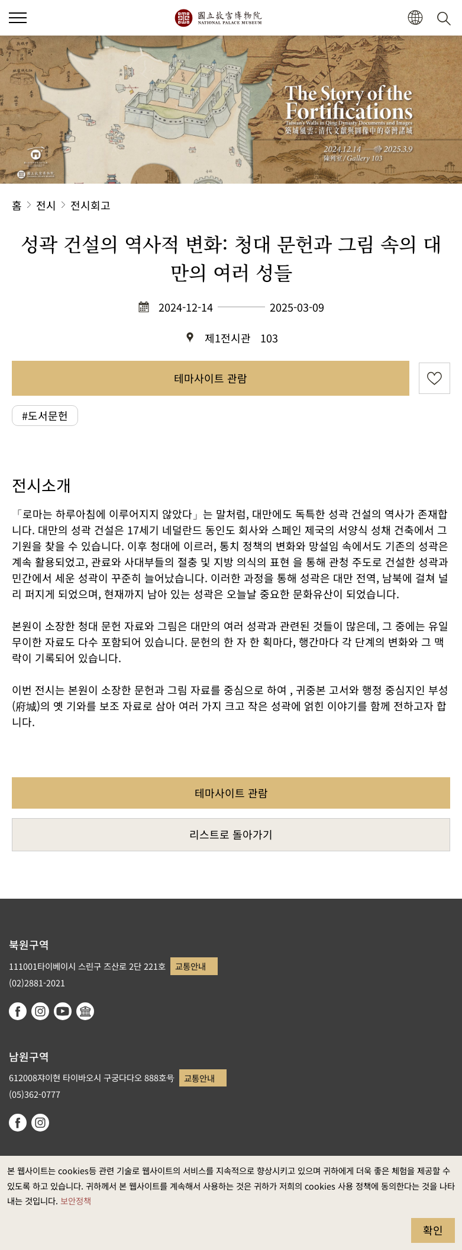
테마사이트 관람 (210, 378)
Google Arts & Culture (85, 1011)
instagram (40, 1011)
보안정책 (75, 1200)
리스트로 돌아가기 (231, 834)
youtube (63, 1011)
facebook (18, 1011)
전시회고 (90, 205)
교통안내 (190, 966)
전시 (46, 205)
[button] (415, 18)
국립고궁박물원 (218, 18)
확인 (433, 1230)
